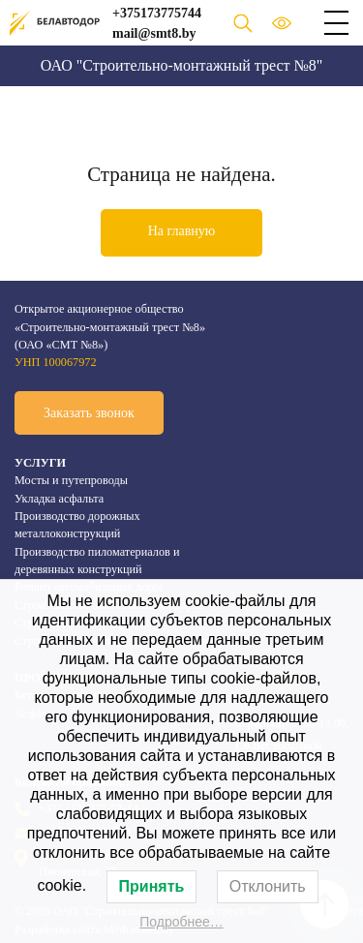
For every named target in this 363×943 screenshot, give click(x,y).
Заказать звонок (89, 413)
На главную (182, 231)
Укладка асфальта (59, 498)
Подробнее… (181, 921)
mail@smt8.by (154, 33)
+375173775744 (156, 13)
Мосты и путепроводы (71, 480)
